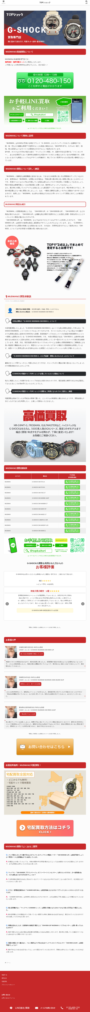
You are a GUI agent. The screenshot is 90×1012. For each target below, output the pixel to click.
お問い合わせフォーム (8, 998)
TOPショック (45, 3)
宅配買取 (4, 981)
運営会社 (4, 978)
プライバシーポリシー (8, 984)
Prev (7, 603)
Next (82, 603)
